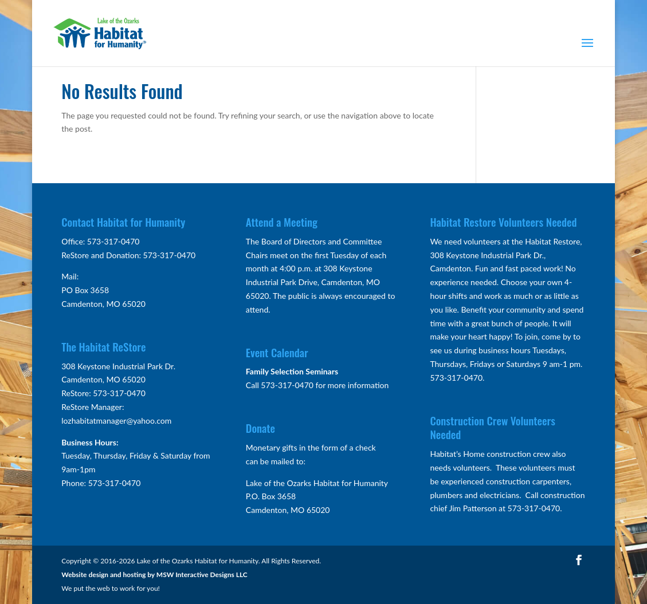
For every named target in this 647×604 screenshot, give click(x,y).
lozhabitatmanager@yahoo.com (116, 420)
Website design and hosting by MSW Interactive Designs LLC (154, 574)
